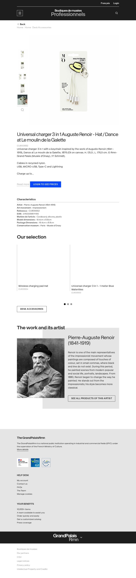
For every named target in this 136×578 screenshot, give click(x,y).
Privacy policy (23, 565)
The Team (21, 491)
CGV (19, 557)
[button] (20, 13)
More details (22, 449)
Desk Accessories (31, 309)
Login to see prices (45, 185)
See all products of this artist (91, 399)
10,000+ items (23, 509)
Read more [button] (23, 184)
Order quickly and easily (28, 516)
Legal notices (23, 561)
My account (22, 480)
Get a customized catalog (29, 519)
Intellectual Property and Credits (32, 569)
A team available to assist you (31, 513)
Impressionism (39, 208)
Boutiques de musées (27, 549)
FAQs (19, 487)
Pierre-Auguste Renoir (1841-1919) (39, 205)
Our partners (23, 553)
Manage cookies (24, 494)
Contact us (22, 484)
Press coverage (24, 523)
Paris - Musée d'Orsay (50, 226)
